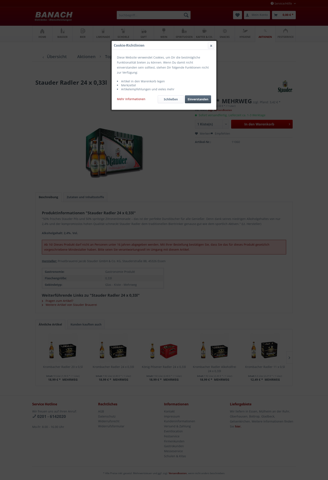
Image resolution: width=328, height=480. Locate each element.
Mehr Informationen (131, 99)
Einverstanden (198, 99)
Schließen (171, 99)
